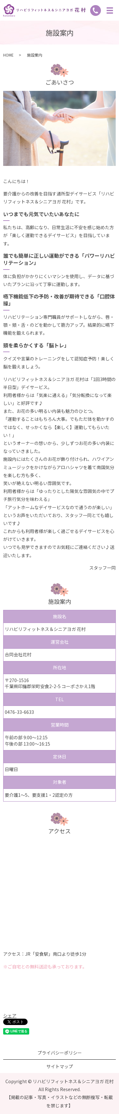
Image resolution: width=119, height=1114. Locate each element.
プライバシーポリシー (59, 1052)
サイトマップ (59, 1066)
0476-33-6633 (19, 712)
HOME (8, 55)
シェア (10, 1015)
